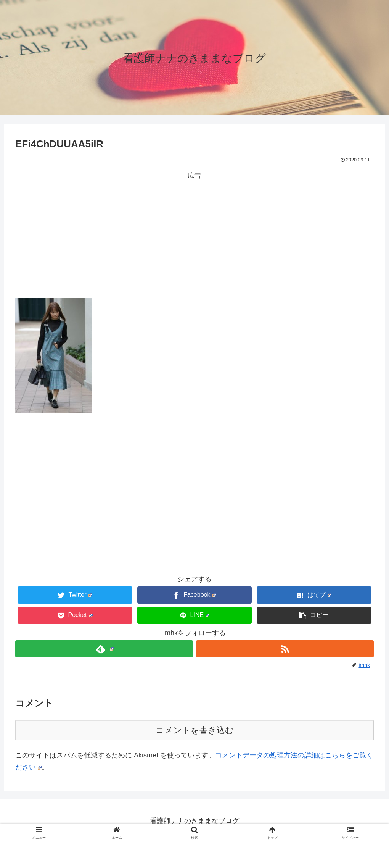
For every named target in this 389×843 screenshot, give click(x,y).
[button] (314, 615)
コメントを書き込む (195, 730)
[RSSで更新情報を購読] (285, 648)
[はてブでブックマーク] (314, 595)
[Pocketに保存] (75, 615)
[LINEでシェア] (194, 615)
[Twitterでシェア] (75, 595)
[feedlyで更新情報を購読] (104, 648)
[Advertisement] (194, 234)
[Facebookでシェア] (194, 595)
